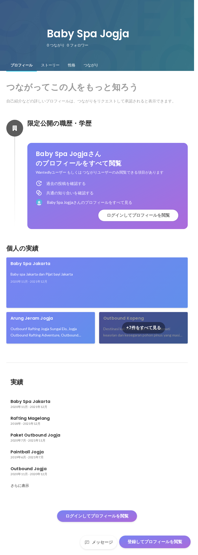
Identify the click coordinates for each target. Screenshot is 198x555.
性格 (71, 65)
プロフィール (22, 65)
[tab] (21, 65)
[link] (97, 282)
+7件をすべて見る (143, 328)
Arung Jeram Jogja (32, 318)
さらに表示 (20, 485)
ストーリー (50, 65)
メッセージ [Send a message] (98, 542)
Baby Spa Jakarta (30, 264)
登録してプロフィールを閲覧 (155, 542)
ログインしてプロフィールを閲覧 (138, 215)
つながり (91, 65)
